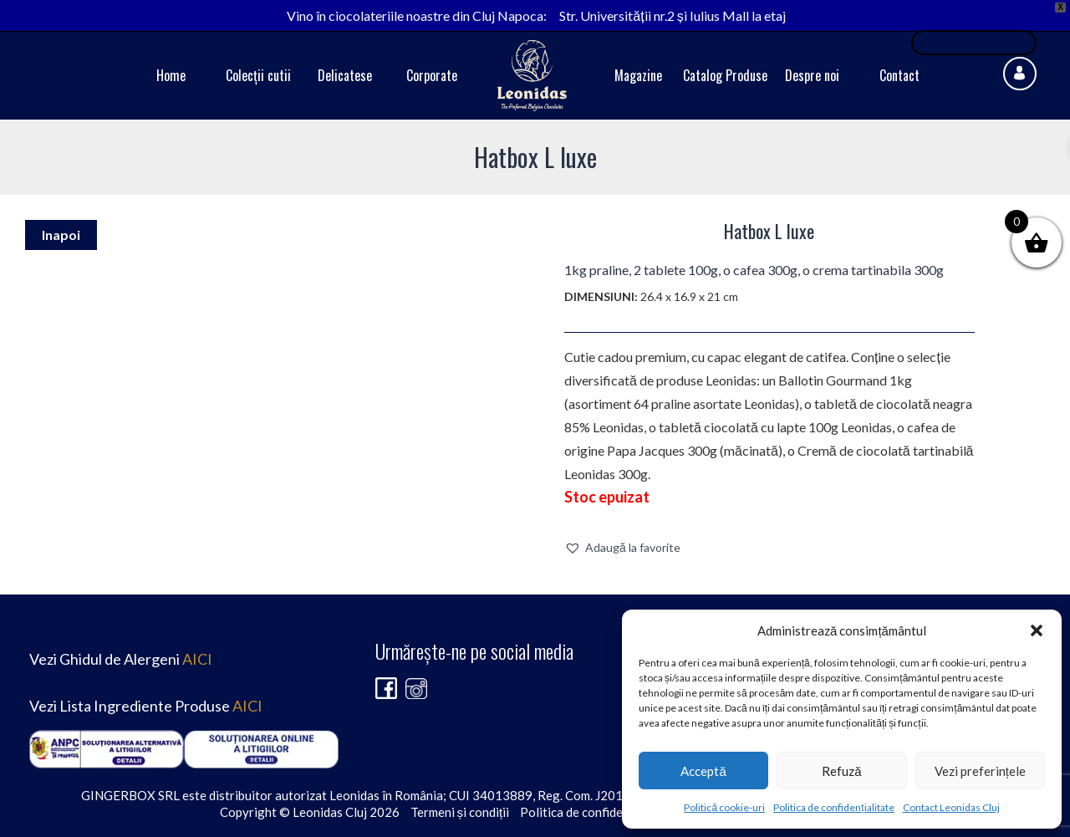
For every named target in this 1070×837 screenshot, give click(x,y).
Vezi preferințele (980, 770)
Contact (899, 75)
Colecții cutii (258, 75)
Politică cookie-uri (724, 807)
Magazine (638, 75)
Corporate (431, 75)
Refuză (841, 770)
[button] (1036, 630)
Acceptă (703, 770)
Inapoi (61, 234)
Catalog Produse (725, 75)
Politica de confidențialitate (833, 807)
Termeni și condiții (460, 811)
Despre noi (812, 75)
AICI (197, 658)
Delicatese (345, 75)
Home (171, 75)
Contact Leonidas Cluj (951, 807)
